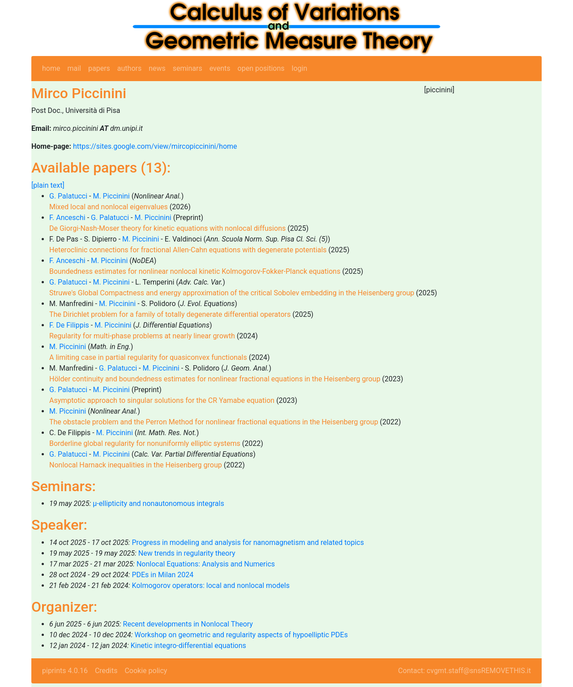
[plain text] (47, 185)
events (220, 68)
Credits (106, 670)
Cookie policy (145, 670)
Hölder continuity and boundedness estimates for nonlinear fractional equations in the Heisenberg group (215, 379)
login (300, 68)
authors (129, 68)
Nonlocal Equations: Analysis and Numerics (206, 564)
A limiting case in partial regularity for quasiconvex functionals (148, 357)
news (157, 68)
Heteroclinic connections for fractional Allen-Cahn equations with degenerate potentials (188, 250)
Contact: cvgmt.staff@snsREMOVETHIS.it (464, 670)
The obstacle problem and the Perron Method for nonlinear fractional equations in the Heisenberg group (213, 422)
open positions (261, 68)
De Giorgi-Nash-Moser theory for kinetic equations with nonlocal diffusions (167, 228)
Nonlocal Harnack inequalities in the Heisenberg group (135, 465)
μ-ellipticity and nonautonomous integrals (158, 503)
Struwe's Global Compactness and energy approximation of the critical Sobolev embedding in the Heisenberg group (231, 293)
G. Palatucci (68, 196)
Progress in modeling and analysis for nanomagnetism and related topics (248, 542)
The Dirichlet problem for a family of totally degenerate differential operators (170, 314)
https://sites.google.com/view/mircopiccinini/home (155, 146)
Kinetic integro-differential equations (188, 645)
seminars (187, 68)
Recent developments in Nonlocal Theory (188, 624)
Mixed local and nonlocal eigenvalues (108, 207)
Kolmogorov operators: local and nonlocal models (211, 585)
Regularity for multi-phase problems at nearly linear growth (142, 336)
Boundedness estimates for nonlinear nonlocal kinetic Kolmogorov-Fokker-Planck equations (194, 271)
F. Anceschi (67, 217)
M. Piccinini (111, 196)
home (51, 68)
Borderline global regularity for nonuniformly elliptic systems (144, 443)
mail (74, 68)
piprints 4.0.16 (65, 670)
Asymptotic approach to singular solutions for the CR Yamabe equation (161, 400)
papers (99, 68)
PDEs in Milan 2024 (162, 574)
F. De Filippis (69, 325)
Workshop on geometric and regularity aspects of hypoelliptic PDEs (241, 635)
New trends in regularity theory (186, 553)
